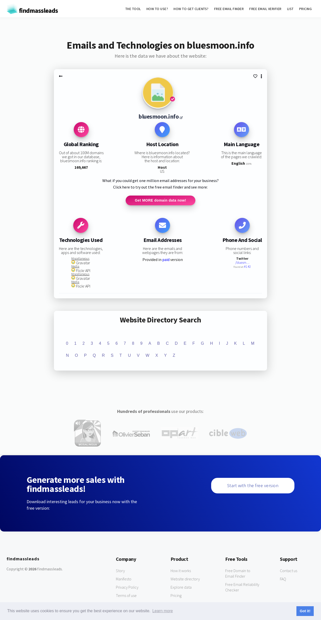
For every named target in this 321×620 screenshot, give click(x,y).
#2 (249, 267)
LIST (290, 9)
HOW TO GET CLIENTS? (191, 9)
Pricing (176, 595)
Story (120, 570)
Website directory (185, 579)
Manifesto (123, 579)
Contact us (288, 570)
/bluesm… (242, 263)
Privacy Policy (127, 587)
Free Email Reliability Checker (242, 587)
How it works (181, 570)
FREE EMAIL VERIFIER (265, 9)
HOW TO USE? (157, 9)
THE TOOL (133, 9)
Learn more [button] (162, 611)
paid (166, 259)
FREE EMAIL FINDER (229, 9)
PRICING (305, 9)
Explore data (181, 587)
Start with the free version (253, 486)
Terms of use (126, 595)
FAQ (283, 579)
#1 (246, 267)
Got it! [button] (305, 611)
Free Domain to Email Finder (237, 573)
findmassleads (32, 10)
